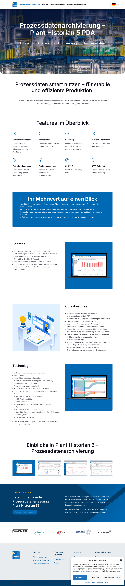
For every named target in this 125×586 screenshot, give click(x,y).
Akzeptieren (80, 577)
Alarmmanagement (40, 557)
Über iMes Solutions (57, 5)
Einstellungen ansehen (112, 577)
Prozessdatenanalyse (41, 560)
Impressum (107, 582)
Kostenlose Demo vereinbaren (25, 512)
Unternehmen (59, 559)
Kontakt (45, 5)
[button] (121, 560)
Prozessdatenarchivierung (30, 5)
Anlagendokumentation (103, 557)
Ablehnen (95, 577)
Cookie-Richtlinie (90, 582)
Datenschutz (99, 582)
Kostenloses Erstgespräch (76, 5)
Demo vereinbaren (81, 557)
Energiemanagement (41, 564)
